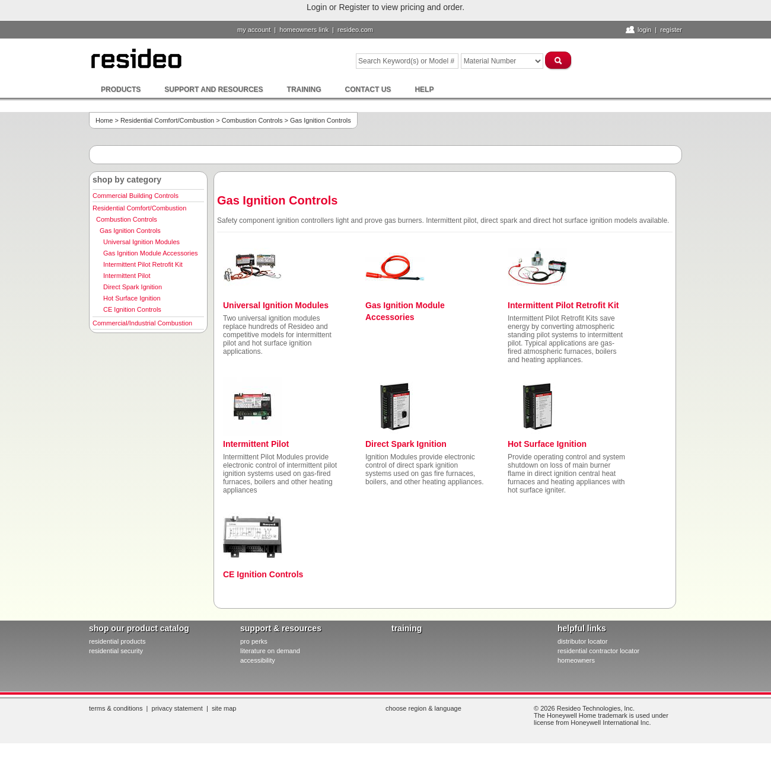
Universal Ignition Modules (141, 241)
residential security (116, 650)
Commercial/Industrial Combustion (142, 323)
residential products (117, 641)
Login (644, 29)
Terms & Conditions (115, 708)
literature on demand (270, 650)
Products (121, 89)
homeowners (576, 660)
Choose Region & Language (423, 708)
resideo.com (355, 29)
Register (671, 29)
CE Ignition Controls (132, 309)
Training (304, 89)
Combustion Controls (252, 120)
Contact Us (368, 89)
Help (424, 89)
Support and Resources (213, 89)
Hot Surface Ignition (132, 298)
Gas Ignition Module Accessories (150, 253)
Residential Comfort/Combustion (167, 120)
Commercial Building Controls (136, 195)
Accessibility (257, 660)
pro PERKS (253, 641)
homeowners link (304, 29)
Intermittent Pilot (126, 275)
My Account (253, 29)
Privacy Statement (177, 708)
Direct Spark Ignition (132, 286)
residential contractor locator (598, 650)
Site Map (224, 708)
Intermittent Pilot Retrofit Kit (143, 264)
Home (104, 120)
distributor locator (582, 641)
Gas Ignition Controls (130, 230)
